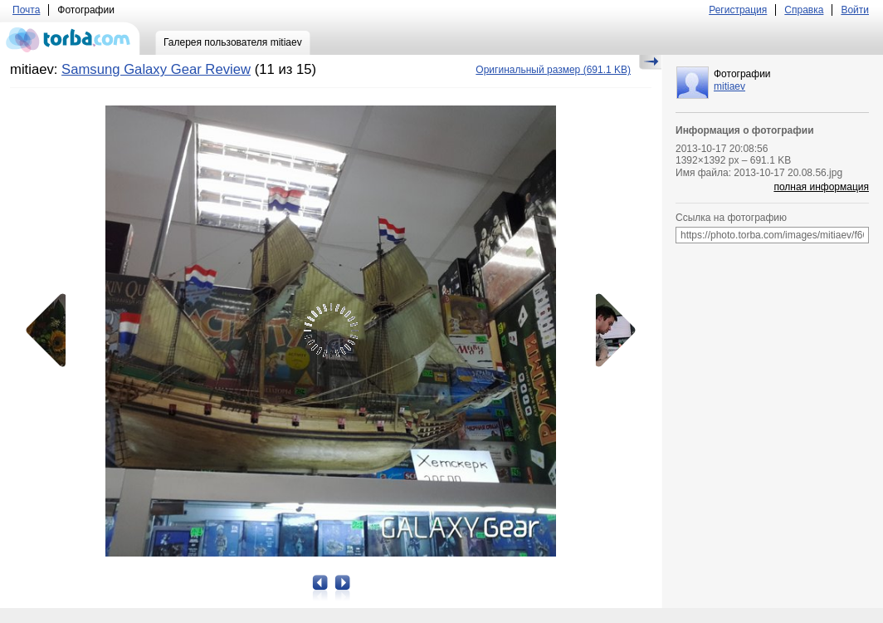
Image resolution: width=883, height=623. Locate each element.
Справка (803, 10)
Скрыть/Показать (650, 62)
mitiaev (729, 86)
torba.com (70, 38)
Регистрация (738, 10)
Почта (26, 10)
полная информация (821, 187)
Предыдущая (51, 330)
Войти (855, 10)
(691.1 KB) (553, 70)
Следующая (609, 330)
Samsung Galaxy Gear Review (156, 69)
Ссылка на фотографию (731, 217)
